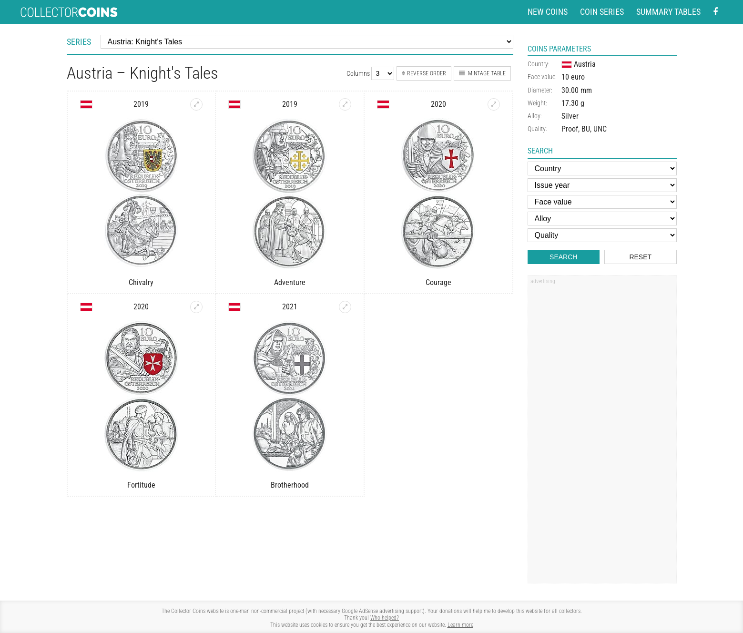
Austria (578, 64)
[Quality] (602, 235)
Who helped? (384, 617)
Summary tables (668, 12)
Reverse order (424, 73)
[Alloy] (602, 218)
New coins (548, 12)
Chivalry (141, 282)
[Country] (602, 168)
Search (563, 257)
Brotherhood (290, 485)
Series (79, 42)
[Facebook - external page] (715, 12)
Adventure (289, 282)
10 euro (573, 77)
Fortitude (141, 485)
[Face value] (602, 202)
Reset (640, 257)
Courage (438, 282)
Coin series (602, 12)
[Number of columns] (382, 73)
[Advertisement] (601, 432)
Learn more (460, 625)
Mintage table (482, 73)
